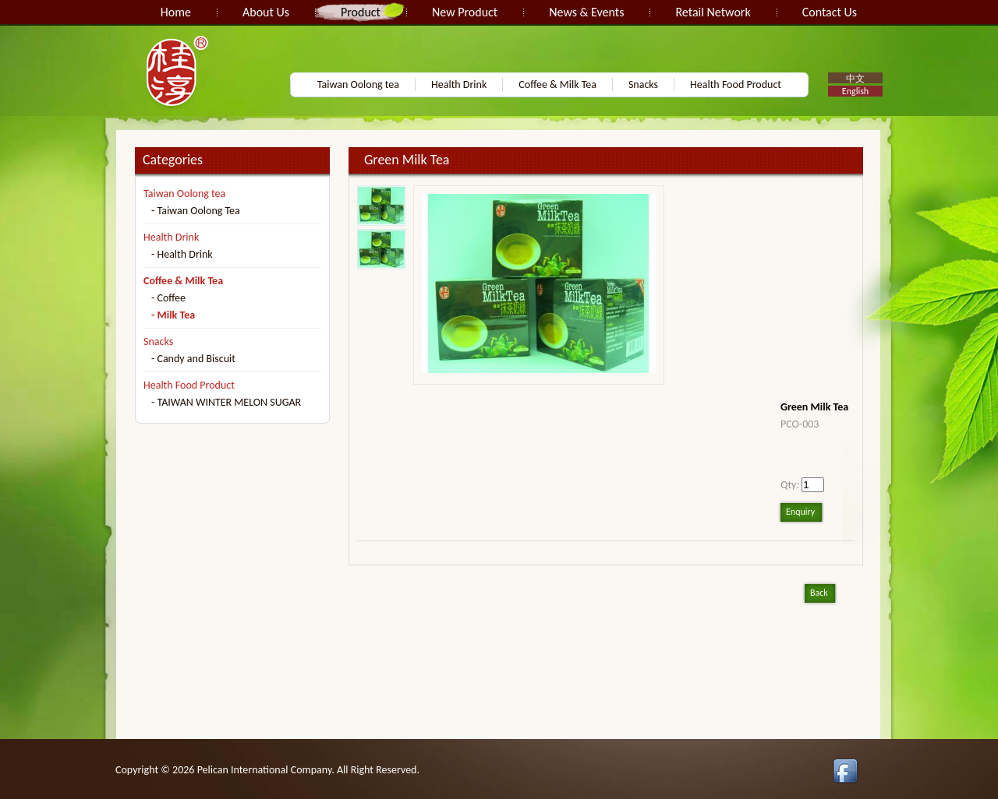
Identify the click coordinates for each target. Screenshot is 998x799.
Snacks (643, 84)
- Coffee (168, 297)
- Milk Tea (173, 315)
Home (176, 12)
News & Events (586, 12)
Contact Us (829, 12)
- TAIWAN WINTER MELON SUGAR (226, 402)
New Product (464, 12)
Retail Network (712, 12)
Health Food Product (735, 84)
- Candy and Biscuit (193, 358)
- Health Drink (182, 254)
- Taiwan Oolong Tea (195, 210)
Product (360, 12)
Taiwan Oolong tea (358, 84)
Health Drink (459, 84)
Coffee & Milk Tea (557, 84)
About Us (265, 12)
